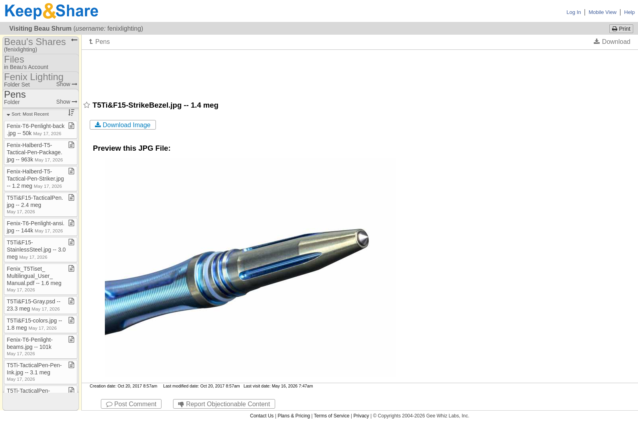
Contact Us (262, 416)
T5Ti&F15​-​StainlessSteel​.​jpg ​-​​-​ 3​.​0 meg (36, 249)
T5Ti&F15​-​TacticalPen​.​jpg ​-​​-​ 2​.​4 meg (35, 204)
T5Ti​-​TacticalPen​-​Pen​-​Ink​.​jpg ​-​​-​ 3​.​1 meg (34, 372)
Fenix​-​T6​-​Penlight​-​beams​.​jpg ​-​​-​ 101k (30, 346)
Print (621, 29)
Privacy (361, 416)
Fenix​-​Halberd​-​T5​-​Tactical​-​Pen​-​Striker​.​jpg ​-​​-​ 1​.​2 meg (36, 178)
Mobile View (602, 12)
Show (66, 84)
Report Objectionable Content (224, 404)
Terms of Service (331, 416)
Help (629, 12)
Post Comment (131, 404)
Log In (574, 12)
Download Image (123, 125)
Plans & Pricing (294, 416)
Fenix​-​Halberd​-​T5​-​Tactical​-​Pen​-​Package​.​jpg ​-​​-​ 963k (35, 152)
